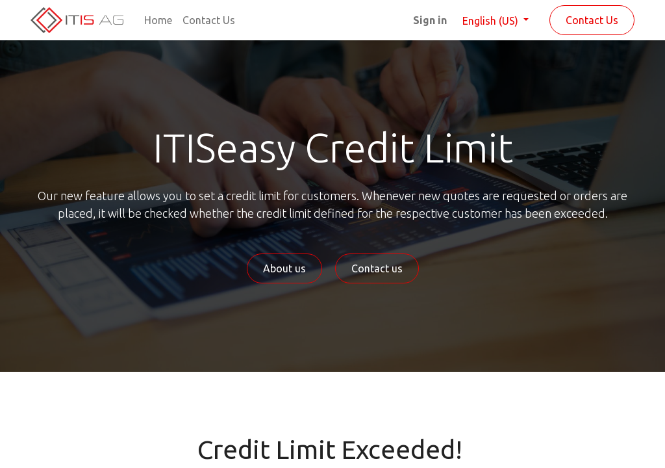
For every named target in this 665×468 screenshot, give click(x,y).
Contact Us (592, 20)
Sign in (430, 20)
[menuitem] (158, 20)
